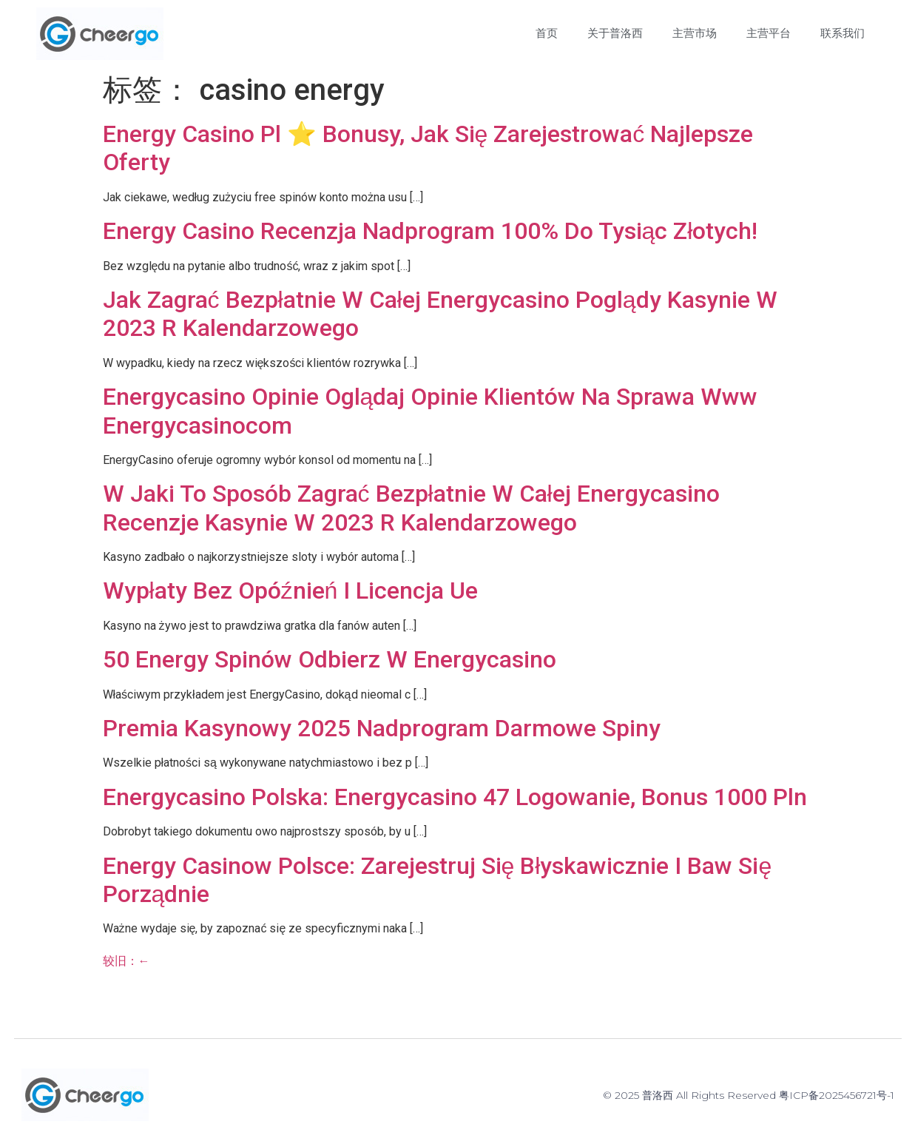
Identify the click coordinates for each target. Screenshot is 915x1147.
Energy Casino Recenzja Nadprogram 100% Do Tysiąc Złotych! (430, 231)
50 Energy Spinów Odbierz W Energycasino (329, 659)
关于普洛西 (615, 33)
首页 (547, 33)
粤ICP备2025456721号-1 (836, 1095)
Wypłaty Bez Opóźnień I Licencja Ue (291, 590)
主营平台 (768, 33)
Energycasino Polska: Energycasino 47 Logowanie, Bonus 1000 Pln (455, 797)
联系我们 (842, 33)
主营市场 (694, 33)
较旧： (126, 961)
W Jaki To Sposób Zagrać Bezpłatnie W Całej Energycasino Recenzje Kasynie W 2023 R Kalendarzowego (411, 508)
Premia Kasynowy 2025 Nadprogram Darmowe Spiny (382, 728)
